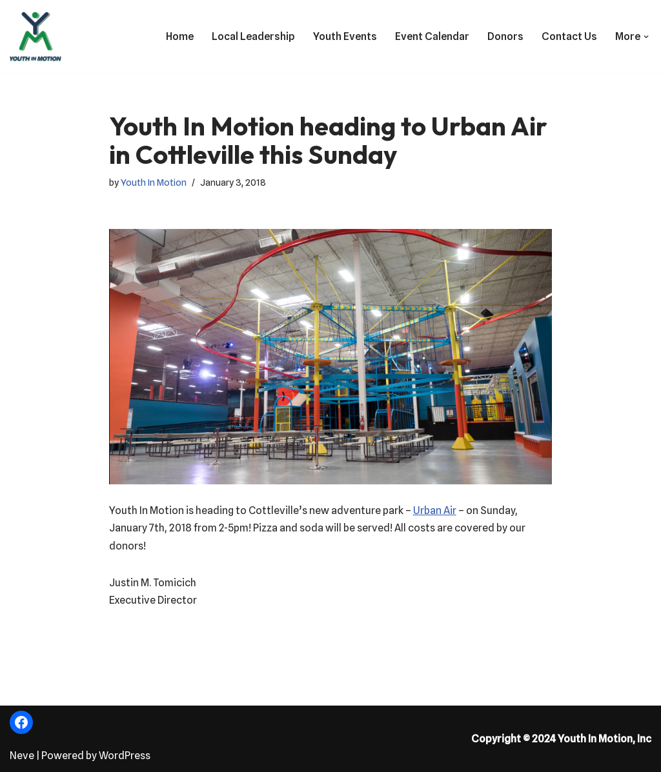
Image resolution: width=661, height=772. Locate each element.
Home (180, 36)
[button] (646, 36)
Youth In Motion (154, 182)
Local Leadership (253, 36)
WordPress (124, 755)
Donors (505, 36)
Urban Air (434, 510)
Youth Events (345, 36)
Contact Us (569, 36)
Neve (22, 755)
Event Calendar (432, 36)
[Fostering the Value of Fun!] (35, 36)
